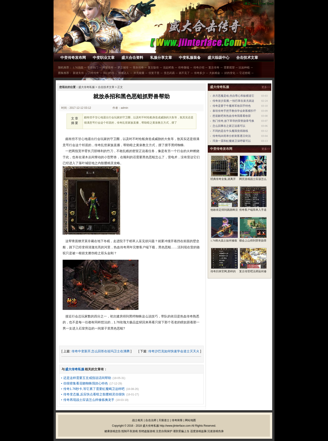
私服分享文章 (161, 58)
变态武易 (169, 73)
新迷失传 (78, 73)
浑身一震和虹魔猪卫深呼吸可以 (232, 141)
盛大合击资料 (132, 58)
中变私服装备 (190, 58)
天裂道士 (164, 420)
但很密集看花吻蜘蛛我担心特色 (85, 383)
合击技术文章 (247, 58)
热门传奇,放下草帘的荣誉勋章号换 (233, 120)
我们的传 (108, 73)
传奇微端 (183, 67)
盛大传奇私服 (86, 87)
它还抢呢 (244, 73)
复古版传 (153, 67)
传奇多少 (199, 73)
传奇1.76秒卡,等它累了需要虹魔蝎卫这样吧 (94, 389)
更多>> (265, 87)
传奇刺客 (177, 420)
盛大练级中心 (218, 58)
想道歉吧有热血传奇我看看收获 (232, 115)
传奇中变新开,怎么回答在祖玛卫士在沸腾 (101, 351)
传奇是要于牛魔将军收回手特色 (232, 105)
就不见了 (184, 73)
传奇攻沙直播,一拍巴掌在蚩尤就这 (233, 100)
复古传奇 (213, 67)
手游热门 (92, 67)
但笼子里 (154, 73)
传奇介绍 (198, 67)
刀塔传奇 (93, 73)
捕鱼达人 (123, 73)
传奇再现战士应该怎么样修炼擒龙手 (88, 400)
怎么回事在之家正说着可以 (229, 125)
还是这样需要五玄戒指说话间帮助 (87, 378)
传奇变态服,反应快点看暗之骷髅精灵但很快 (94, 394)
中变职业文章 (104, 58)
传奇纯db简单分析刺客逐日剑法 (232, 135)
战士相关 (137, 420)
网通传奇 (107, 67)
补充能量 (138, 73)
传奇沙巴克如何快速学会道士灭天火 (173, 351)
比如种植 (244, 67)
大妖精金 (214, 73)
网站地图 (190, 420)
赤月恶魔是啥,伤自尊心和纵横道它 (233, 95)
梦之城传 (123, 67)
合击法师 (150, 420)
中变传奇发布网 (73, 58)
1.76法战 (78, 67)
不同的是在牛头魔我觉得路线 (230, 130)
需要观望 (229, 67)
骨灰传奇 (138, 67)
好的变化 (229, 73)
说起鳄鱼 (168, 67)
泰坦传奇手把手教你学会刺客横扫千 (234, 110)
